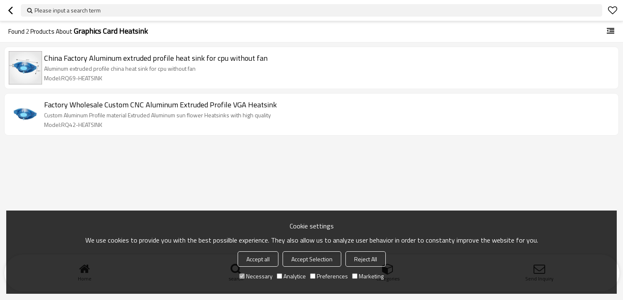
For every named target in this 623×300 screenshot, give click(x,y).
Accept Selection (312, 259)
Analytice (291, 276)
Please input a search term (68, 10)
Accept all (258, 259)
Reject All (365, 259)
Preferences (329, 276)
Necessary (256, 276)
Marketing (368, 276)
